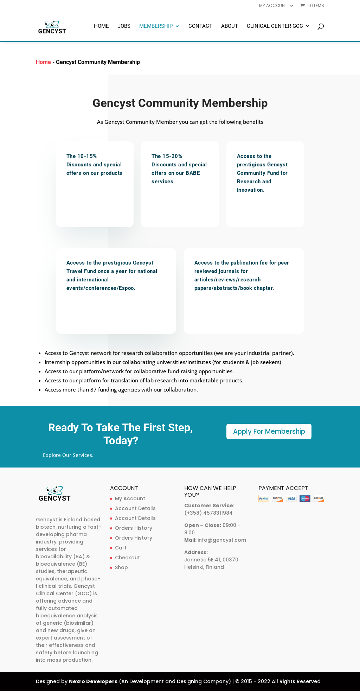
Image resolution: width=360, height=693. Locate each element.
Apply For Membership (269, 432)
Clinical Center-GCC (275, 26)
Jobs (124, 26)
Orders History (133, 526)
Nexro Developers (93, 680)
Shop (121, 566)
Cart (121, 546)
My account (273, 6)
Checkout (127, 556)
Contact (200, 26)
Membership (156, 26)
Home (101, 26)
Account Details (135, 507)
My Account (130, 497)
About (229, 26)
